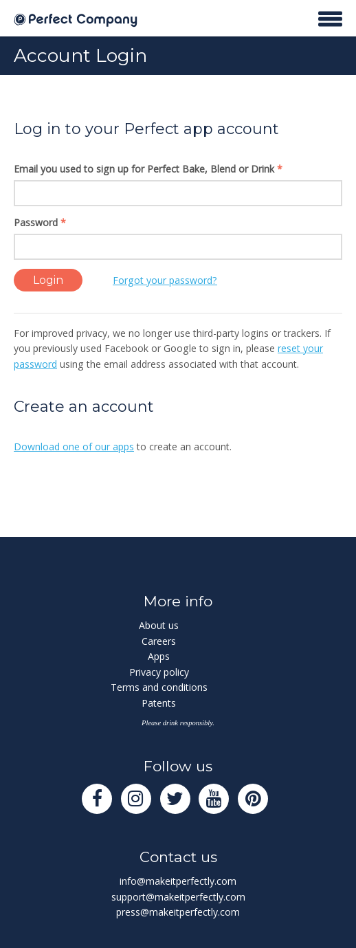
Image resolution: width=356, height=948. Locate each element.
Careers (159, 641)
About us (159, 625)
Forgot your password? (165, 280)
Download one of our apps (74, 446)
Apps (159, 656)
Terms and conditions (159, 687)
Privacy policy (159, 672)
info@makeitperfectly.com (178, 881)
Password (40, 222)
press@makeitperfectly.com (178, 911)
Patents (159, 702)
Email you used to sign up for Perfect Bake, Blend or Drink (148, 168)
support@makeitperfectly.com (178, 896)
